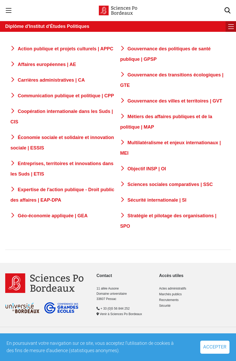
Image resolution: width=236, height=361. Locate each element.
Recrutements (169, 300)
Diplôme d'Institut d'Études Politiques (47, 26)
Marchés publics (170, 294)
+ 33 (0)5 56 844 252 (113, 308)
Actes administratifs (172, 288)
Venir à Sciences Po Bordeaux (119, 314)
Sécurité (165, 306)
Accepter (214, 347)
